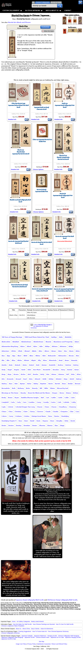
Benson (77, 384)
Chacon (39, 407)
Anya (9, 374)
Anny (63, 370)
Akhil (25, 356)
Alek (44, 356)
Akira (31, 356)
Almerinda (52, 360)
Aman (67, 360)
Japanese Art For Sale (57, 637)
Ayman (22, 384)
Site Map (41, 641)
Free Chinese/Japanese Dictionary (58, 631)
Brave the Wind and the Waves (39, 393)
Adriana (54, 346)
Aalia (61, 337)
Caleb (60, 398)
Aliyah (33, 360)
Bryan (17, 398)
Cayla (4, 407)
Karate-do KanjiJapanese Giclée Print (41, 191)
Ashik (44, 379)
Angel (10, 370)
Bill (41, 388)
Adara (22, 346)
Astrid (72, 379)
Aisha (78, 351)
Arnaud (18, 379)
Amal (60, 360)
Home (14, 621)
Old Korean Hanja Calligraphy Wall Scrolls (62, 600)
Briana (68, 393)
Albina (37, 356)
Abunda (48, 342)
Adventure (5, 351)
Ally (39, 360)
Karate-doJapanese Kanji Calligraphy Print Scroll (62, 195)
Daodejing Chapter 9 (9, 421)
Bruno (10, 398)
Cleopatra (64, 411)
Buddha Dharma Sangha (30, 398)
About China (26, 628)
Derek (73, 421)
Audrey (4, 384)
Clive (71, 411)
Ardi (29, 374)
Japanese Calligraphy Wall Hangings (12, 637)
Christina (18, 411)
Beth (13, 388)
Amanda (74, 360)
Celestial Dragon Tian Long (25, 407)
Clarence (40, 411)
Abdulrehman (38, 342)
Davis (38, 421)
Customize (45, 27)
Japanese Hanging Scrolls (73, 637)
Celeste (10, 407)
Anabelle (52, 365)
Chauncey (72, 407)
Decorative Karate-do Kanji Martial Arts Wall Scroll (19, 286)
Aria (47, 374)
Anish (23, 370)
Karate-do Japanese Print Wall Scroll (64, 237)
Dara (20, 421)
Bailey (36, 384)
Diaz (56, 425)
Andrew (68, 365)
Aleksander (52, 356)
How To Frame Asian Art (39, 631)
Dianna (49, 425)
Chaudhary (63, 407)
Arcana (16, 374)
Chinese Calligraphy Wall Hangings (68, 636)
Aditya (47, 346)
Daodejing (65, 416)
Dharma (42, 425)
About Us (18, 628)
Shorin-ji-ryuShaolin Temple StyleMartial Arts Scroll (63, 157)
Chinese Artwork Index (42, 637)
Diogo (62, 425)
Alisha (19, 360)
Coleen (4, 416)
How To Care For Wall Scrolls (64, 624)
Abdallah (68, 337)
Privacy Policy (31, 644)
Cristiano (18, 416)
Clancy (32, 411)
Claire (25, 411)
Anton (76, 370)
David (32, 421)
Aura (10, 384)
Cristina (26, 416)
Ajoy (13, 356)
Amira (25, 365)
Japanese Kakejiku (27, 636)
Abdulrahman (26, 342)
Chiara (4, 411)
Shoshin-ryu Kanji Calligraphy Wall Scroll (20, 201)
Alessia (71, 356)
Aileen (47, 351)
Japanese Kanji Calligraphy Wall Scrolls (30, 600)
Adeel (29, 346)
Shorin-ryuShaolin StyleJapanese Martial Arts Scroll (20, 152)
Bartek (57, 384)
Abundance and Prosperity (63, 342)
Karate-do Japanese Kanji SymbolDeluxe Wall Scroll (42, 290)
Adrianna (63, 346)
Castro (53, 402)
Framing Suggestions (24, 631)
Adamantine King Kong (10, 346)
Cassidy (46, 402)
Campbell (5, 402)
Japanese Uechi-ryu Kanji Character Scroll (41, 108)
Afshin (13, 351)
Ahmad (27, 351)
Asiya (65, 379)
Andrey (75, 365)
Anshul (69, 370)
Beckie (70, 384)
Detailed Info (12, 119)
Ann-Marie (37, 370)
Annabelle (46, 370)
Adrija (71, 346)
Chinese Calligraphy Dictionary (10, 633)
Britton (75, 393)
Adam (77, 342)
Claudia (55, 411)
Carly (19, 402)
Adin (41, 346)
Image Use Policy (21, 644)
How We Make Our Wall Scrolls (22, 624)
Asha (30, 379)
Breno (62, 393)
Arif (67, 374)
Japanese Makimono (40, 636)
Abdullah (15, 342)
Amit (37, 365)
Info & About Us (53, 10)
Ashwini (58, 379)
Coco (77, 411)
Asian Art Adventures (47, 628)
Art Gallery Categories (23, 621)
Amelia (4, 365)
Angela (16, 370)
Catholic (66, 402)
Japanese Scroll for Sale (8, 639)
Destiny (18, 425)
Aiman (53, 351)
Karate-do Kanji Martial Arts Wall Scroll (41, 243)
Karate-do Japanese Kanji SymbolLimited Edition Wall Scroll (64, 290)
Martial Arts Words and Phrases (19, 22)
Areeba (35, 374)
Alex (77, 356)
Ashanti (37, 379)
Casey (39, 402)
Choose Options (38, 169)
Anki (29, 370)
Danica (56, 416)
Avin (16, 384)
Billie (46, 388)
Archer (23, 374)
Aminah (17, 365)
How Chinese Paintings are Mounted (44, 624)
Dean (52, 421)
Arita (73, 374)
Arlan (79, 374)
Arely (42, 374)
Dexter (34, 425)
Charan (53, 407)
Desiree (11, 425)
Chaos (47, 407)
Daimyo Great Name (39, 416)
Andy (3, 370)
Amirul (31, 365)
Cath (59, 402)
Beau (64, 384)
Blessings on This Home (10, 393)
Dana (50, 416)
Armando (10, 379)
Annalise (56, 370)
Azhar (29, 384)
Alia (3, 360)
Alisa (13, 360)
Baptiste (43, 384)
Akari (19, 356)
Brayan (54, 393)
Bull (42, 398)
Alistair (26, 360)
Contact (67, 10)
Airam (71, 351)
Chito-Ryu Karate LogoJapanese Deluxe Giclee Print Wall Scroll (18, 105)
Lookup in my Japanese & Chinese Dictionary (41, 326)
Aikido (34, 351)
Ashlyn (51, 379)
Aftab (20, 351)
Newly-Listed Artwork (37, 621)
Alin (8, 360)
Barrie (50, 384)
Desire (4, 425)
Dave (26, 421)
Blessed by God (62, 388)
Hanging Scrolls (52, 636)
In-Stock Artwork (34, 10)
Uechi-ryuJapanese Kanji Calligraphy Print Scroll (64, 105)
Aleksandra (62, 356)
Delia (66, 421)
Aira (65, 351)
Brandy (23, 393)
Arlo (3, 379)
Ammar (44, 365)
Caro (24, 402)
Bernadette (6, 388)
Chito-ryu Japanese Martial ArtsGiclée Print (42, 140)
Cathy (74, 402)
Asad (25, 379)
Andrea (60, 365)
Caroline (32, 402)
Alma (45, 360)
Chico (10, 411)
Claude (48, 411)
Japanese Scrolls (29, 637)
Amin (11, 365)
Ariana (53, 374)
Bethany (21, 388)
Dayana (45, 421)
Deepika (59, 421)
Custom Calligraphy (12, 10)
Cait (47, 398)
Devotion (27, 425)
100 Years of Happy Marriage (12, 337)
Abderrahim (6, 342)
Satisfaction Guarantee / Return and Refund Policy (52, 644)
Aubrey (78, 379)
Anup (3, 374)
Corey (11, 416)
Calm (73, 398)
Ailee (40, 351)
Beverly (34, 388)
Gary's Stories (35, 628)
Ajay (8, 356)
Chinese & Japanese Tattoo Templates (12, 626)
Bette (28, 388)
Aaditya (54, 337)
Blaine (52, 388)
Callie (67, 398)
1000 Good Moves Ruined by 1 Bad (36, 337)
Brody (4, 398)
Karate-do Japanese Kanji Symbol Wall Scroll (18, 242)
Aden (35, 346)
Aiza (3, 356)
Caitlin (53, 398)
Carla (13, 402)
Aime (60, 351)
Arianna (61, 374)
